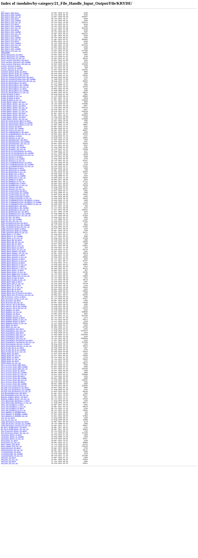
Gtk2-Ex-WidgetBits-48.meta (14, 245)
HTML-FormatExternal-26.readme (15, 268)
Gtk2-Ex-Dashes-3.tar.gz (12, 163)
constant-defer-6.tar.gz (12, 524)
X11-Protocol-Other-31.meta (14, 515)
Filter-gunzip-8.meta (11, 77)
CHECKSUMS (5, 61)
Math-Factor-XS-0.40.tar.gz (14, 368)
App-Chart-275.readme (11, 57)
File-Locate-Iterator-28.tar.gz (16, 75)
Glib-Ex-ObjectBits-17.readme (15, 107)
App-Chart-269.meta (10, 13)
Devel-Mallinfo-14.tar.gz (13, 68)
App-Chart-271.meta (10, 27)
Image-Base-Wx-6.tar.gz (12, 347)
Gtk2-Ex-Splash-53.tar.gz (13, 225)
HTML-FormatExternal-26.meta (14, 265)
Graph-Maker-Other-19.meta (13, 138)
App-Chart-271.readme (11, 29)
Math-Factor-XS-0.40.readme (14, 365)
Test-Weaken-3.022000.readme (14, 495)
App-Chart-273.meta (10, 41)
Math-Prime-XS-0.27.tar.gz (13, 420)
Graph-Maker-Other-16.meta (13, 125)
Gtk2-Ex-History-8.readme (13, 188)
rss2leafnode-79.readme (12, 542)
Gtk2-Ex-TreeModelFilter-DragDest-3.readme (21, 241)
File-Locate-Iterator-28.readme (16, 73)
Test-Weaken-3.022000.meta (13, 493)
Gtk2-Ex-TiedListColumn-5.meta (15, 234)
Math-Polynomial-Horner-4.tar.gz (16, 413)
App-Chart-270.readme (11, 23)
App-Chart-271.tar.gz (11, 32)
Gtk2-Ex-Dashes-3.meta (11, 161)
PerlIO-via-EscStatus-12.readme (16, 465)
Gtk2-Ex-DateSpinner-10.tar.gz (15, 170)
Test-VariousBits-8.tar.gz (13, 490)
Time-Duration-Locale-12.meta (15, 504)
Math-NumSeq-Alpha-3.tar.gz (14, 381)
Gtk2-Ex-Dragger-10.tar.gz (13, 177)
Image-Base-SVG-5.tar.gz (12, 338)
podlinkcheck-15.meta (11, 536)
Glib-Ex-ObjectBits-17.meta (14, 104)
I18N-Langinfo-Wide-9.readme (14, 275)
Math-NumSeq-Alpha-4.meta (13, 384)
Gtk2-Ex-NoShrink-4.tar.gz (13, 211)
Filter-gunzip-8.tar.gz (12, 82)
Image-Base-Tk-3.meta (11, 340)
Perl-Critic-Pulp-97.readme (14, 445)
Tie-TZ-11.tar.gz (9, 502)
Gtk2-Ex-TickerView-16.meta (14, 227)
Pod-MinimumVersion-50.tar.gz (15, 472)
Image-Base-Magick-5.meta (13, 309)
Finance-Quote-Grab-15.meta (14, 84)
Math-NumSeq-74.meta (10, 370)
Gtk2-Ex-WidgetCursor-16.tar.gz (16, 256)
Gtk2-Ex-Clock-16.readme (12, 152)
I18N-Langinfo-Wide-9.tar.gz (14, 277)
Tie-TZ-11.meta (8, 499)
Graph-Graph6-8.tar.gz (11, 113)
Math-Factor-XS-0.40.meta (13, 363)
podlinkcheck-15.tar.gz (12, 538)
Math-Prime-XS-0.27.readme (13, 418)
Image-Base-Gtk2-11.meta (12, 295)
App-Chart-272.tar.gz (11, 38)
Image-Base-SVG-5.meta (11, 336)
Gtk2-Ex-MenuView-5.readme (13, 202)
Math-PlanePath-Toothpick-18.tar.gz (17, 409)
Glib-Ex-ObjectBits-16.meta (14, 97)
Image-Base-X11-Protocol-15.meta (16, 349)
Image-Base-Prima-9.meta (12, 331)
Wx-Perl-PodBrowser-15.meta (14, 511)
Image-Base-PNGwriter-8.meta (14, 327)
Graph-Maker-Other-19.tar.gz (14, 141)
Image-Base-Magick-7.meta (13, 318)
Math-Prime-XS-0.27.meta (12, 415)
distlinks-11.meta (9, 527)
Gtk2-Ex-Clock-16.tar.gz (12, 154)
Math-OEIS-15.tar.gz (10, 390)
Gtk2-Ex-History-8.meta (12, 186)
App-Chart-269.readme (11, 16)
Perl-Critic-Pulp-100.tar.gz (14, 440)
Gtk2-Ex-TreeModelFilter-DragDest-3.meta (20, 238)
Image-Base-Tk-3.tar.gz (12, 343)
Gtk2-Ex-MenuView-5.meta (12, 200)
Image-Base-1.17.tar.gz (12, 284)
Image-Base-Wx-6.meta (11, 345)
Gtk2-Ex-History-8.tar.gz (13, 191)
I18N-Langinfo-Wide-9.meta (13, 272)
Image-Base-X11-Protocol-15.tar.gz (17, 352)
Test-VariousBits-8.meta (12, 488)
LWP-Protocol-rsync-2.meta (13, 354)
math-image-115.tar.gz (11, 533)
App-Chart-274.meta (10, 48)
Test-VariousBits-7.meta (12, 483)
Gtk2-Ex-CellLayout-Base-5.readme (17, 145)
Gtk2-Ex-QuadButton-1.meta (13, 218)
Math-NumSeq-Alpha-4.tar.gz (14, 386)
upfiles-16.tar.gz (9, 554)
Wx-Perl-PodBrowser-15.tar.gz (15, 513)
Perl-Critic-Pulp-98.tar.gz (14, 454)
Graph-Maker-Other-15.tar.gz (14, 122)
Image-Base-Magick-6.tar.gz (14, 315)
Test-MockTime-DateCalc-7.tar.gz (16, 481)
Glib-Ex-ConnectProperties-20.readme (18, 93)
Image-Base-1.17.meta (11, 279)
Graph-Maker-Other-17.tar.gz (14, 132)
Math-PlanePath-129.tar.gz (13, 404)
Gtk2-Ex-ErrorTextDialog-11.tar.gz (17, 184)
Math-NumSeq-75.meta (10, 374)
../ (2, 11)
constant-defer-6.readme (12, 522)
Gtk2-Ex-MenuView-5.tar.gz (13, 204)
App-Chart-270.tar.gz (11, 25)
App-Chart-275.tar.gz (11, 59)
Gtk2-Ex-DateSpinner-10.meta (14, 166)
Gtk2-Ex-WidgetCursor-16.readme (16, 254)
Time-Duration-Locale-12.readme (16, 506)
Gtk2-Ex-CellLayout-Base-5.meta (16, 143)
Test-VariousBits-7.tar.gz (13, 486)
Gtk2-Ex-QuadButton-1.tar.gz (14, 220)
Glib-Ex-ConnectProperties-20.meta (17, 91)
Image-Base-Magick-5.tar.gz (14, 311)
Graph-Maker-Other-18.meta (13, 134)
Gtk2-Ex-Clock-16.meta (11, 150)
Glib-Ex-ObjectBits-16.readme (15, 100)
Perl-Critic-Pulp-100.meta (13, 436)
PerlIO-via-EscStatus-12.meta (15, 463)
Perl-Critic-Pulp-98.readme (14, 452)
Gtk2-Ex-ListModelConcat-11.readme (17, 195)
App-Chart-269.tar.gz (11, 18)
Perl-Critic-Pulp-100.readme (14, 438)
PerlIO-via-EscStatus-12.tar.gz (16, 468)
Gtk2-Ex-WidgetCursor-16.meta (15, 252)
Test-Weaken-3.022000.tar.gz (14, 497)
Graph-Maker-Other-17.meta (13, 129)
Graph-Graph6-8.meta (10, 111)
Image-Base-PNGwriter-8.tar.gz (15, 329)
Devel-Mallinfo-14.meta (12, 63)
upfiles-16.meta (8, 552)
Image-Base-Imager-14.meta (13, 300)
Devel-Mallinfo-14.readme (13, 66)
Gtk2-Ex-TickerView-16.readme (15, 229)
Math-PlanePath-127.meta (12, 393)
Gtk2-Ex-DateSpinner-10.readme (15, 168)
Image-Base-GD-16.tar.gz (12, 288)
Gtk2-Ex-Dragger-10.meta (12, 172)
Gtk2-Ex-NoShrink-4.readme (13, 209)
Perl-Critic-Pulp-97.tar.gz (14, 447)
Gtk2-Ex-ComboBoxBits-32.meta (15, 157)
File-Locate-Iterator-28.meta (15, 70)
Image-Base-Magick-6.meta (13, 313)
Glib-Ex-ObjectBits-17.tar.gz (15, 109)
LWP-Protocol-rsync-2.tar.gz (14, 356)
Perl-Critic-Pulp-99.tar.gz (14, 461)
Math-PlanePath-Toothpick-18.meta (17, 406)
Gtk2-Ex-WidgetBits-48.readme (15, 247)
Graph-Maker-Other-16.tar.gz (14, 127)
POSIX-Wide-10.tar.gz (11, 424)
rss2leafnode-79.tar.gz (12, 545)
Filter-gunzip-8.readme (12, 79)
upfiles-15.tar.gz (9, 549)
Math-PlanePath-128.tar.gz (13, 399)
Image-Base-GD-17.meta (11, 290)
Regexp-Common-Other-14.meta (14, 474)
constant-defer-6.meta (11, 520)
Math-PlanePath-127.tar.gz (13, 395)
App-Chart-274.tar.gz (11, 52)
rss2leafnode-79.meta (11, 540)
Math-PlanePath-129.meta (12, 402)
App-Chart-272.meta (10, 34)
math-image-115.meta (10, 531)
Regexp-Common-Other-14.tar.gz (15, 477)
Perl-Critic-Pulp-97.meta (13, 443)
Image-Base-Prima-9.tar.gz (13, 334)
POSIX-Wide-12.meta (10, 431)
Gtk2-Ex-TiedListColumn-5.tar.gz (16, 236)
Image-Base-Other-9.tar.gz (13, 325)
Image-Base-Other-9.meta (12, 322)
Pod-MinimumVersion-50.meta (14, 470)
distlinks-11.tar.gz (10, 529)
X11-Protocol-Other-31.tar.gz (15, 518)
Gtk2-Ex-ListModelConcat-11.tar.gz (17, 197)
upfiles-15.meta (8, 547)
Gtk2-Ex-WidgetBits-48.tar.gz (15, 250)
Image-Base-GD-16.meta (11, 286)
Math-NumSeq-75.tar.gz (11, 377)
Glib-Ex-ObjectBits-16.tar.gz (15, 102)
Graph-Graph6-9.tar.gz (11, 118)
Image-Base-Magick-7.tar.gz (14, 320)
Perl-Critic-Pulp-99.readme (14, 458)
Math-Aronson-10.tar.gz (12, 361)
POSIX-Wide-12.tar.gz (11, 434)
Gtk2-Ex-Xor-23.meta (10, 259)
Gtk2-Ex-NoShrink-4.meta (12, 206)
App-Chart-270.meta (10, 20)
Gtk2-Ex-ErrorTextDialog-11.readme (17, 181)
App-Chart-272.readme (11, 36)
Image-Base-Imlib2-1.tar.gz (14, 306)
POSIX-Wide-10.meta (10, 422)
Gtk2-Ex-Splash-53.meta (12, 222)
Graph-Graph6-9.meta (10, 116)
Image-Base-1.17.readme (12, 281)
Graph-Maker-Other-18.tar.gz (14, 136)
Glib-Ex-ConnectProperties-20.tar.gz (18, 95)
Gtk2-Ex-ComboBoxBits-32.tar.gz (16, 159)
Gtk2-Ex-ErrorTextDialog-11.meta (16, 179)
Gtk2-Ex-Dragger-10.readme (13, 175)
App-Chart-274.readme (11, 50)
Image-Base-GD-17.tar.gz (12, 293)
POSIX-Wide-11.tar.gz (11, 429)
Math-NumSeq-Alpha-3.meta (13, 379)
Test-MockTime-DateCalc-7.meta (15, 479)
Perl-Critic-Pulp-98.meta (13, 449)
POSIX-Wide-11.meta (10, 427)
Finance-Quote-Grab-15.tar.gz (15, 88)
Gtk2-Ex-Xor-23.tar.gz (11, 263)
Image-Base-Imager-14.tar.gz (14, 302)
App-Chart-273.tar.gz (11, 45)
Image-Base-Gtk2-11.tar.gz (13, 297)
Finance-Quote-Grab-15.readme (15, 86)
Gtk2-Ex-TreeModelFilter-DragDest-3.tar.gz (21, 243)
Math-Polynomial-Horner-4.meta (15, 411)
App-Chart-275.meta (10, 54)
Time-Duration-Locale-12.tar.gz (16, 508)
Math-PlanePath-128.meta (12, 397)
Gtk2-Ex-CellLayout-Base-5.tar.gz (17, 147)
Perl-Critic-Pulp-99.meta (13, 456)
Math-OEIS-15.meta (9, 388)
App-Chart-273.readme (11, 43)
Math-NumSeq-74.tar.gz (11, 372)
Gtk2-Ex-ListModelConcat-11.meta (16, 193)
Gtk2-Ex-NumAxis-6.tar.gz (13, 216)
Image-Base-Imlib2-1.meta (13, 304)
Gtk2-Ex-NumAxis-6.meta (12, 213)
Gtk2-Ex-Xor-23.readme (11, 261)
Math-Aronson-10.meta (11, 359)
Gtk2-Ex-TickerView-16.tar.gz (15, 231)
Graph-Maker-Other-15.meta (13, 120)
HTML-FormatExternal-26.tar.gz (15, 270)
